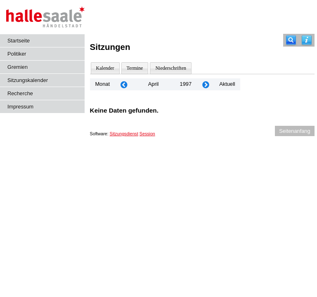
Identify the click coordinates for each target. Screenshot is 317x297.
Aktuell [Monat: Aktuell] (227, 84)
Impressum (20, 107)
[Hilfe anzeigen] (307, 40)
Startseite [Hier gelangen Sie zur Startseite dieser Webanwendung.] (18, 41)
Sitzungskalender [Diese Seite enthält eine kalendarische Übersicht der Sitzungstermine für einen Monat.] (27, 80)
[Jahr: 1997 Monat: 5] (205, 84)
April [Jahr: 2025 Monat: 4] (153, 84)
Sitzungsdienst (124, 133)
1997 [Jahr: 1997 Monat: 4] (186, 84)
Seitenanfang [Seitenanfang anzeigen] (294, 131)
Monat (102, 84)
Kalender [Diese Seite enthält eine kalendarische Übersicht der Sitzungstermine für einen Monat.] (105, 68)
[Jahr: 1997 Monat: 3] (123, 84)
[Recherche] (291, 40)
